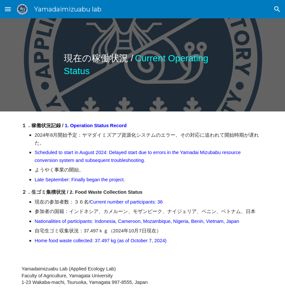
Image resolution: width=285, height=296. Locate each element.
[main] (142, 64)
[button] (8, 9)
